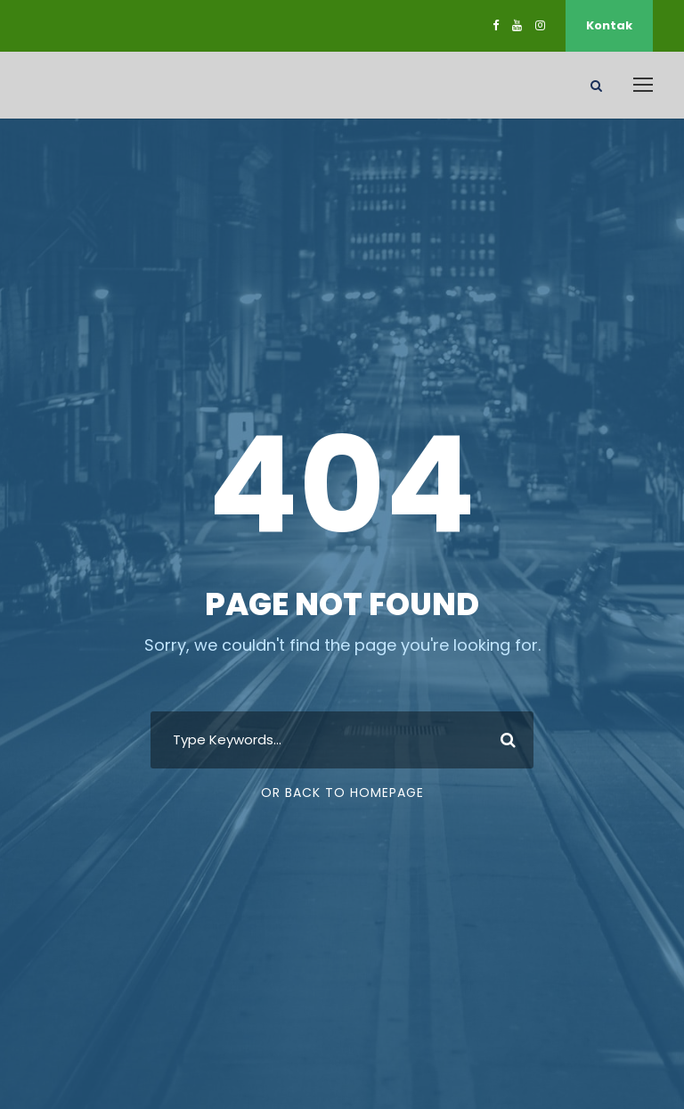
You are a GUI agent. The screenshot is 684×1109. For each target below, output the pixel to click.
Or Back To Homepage (342, 792)
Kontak (609, 25)
